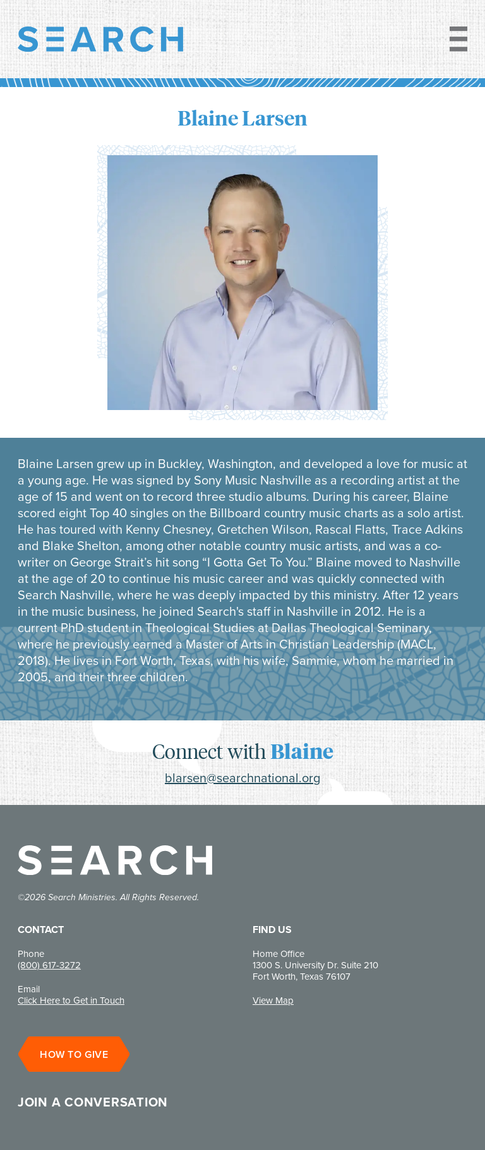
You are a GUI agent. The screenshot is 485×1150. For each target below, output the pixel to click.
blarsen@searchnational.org (242, 777)
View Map (273, 1000)
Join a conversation (93, 1102)
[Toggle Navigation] (453, 39)
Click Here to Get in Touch (71, 1000)
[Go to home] (100, 39)
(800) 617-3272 (49, 965)
